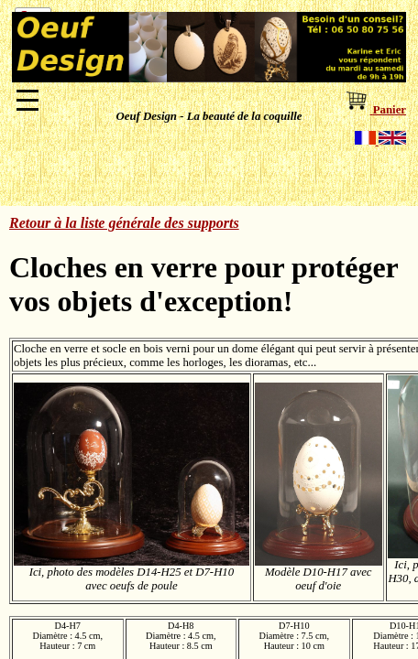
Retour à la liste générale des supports (124, 223)
